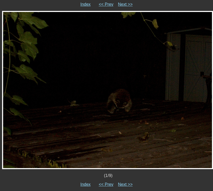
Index (85, 4)
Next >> (125, 4)
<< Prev (106, 4)
